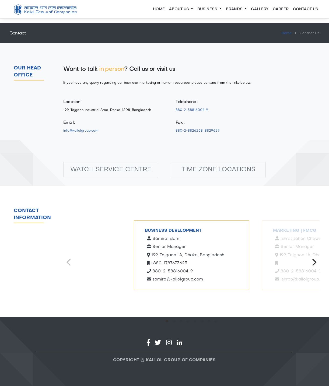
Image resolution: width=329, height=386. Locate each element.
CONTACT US (305, 9)
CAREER (281, 9)
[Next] (314, 262)
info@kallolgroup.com (80, 130)
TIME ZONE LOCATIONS (218, 170)
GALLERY (259, 9)
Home (159, 9)
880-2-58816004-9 (192, 110)
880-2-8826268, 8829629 (198, 130)
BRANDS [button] (235, 9)
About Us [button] (179, 9)
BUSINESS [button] (207, 9)
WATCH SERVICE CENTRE (110, 170)
